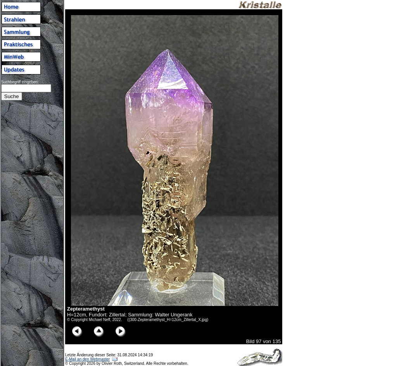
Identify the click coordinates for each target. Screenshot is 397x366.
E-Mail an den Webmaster (87, 359)
